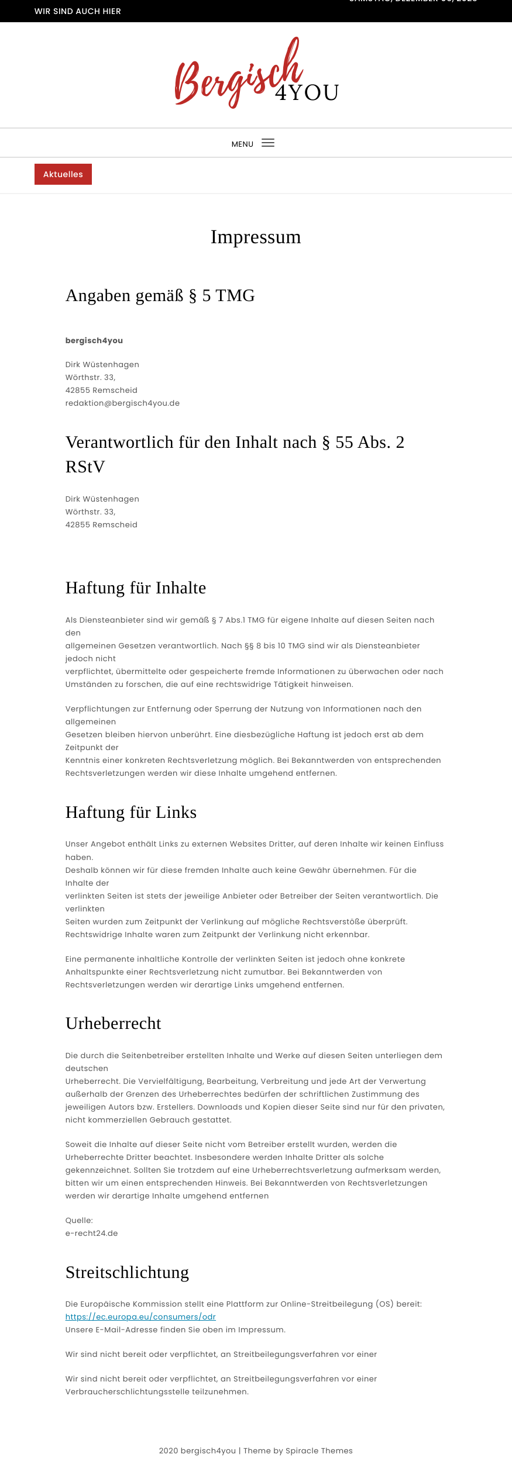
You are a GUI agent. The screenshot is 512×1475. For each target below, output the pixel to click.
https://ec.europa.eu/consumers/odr (141, 1316)
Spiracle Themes (319, 1450)
